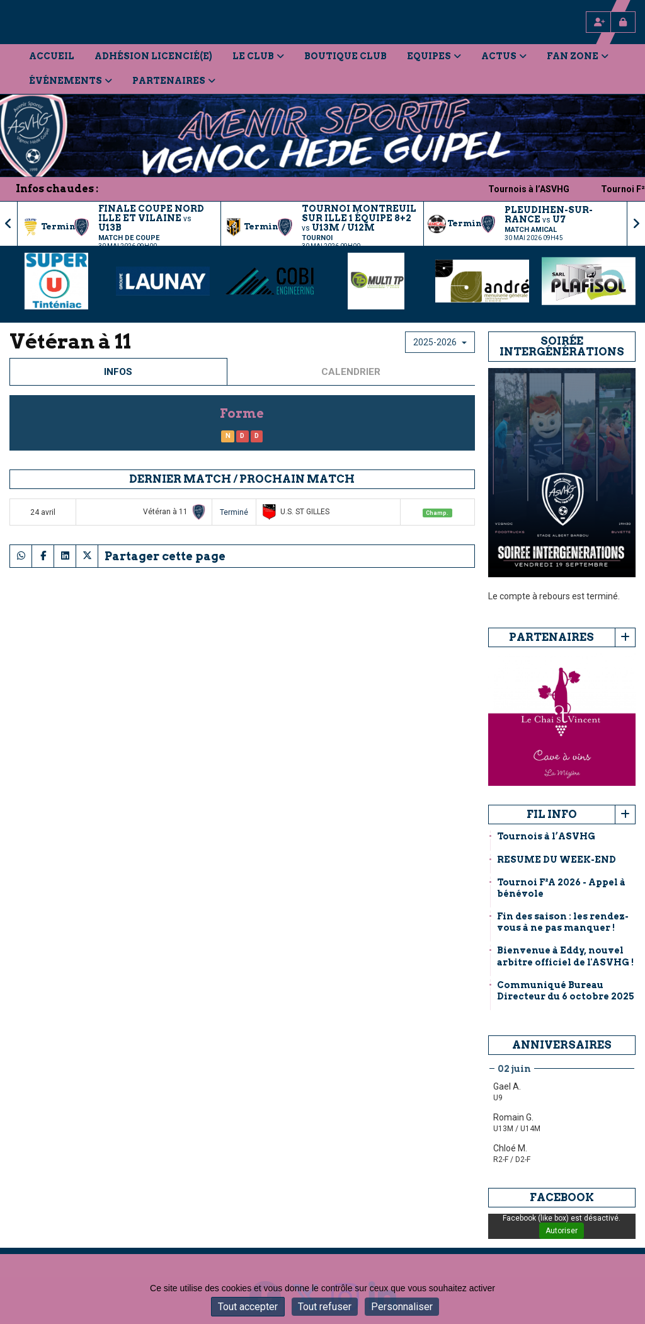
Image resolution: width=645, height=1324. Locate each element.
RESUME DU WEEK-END (556, 860)
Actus (504, 56)
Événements (70, 81)
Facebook (562, 1197)
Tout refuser (324, 1307)
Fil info (552, 814)
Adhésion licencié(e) (153, 56)
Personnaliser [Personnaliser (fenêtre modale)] (402, 1307)
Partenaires (173, 81)
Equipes (434, 56)
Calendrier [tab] (350, 371)
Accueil (51, 56)
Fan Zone (577, 56)
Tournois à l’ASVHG (547, 189)
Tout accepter (248, 1307)
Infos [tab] (118, 371)
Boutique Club (345, 56)
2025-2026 (440, 342)
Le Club (258, 56)
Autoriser (561, 1230)
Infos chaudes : (57, 189)
